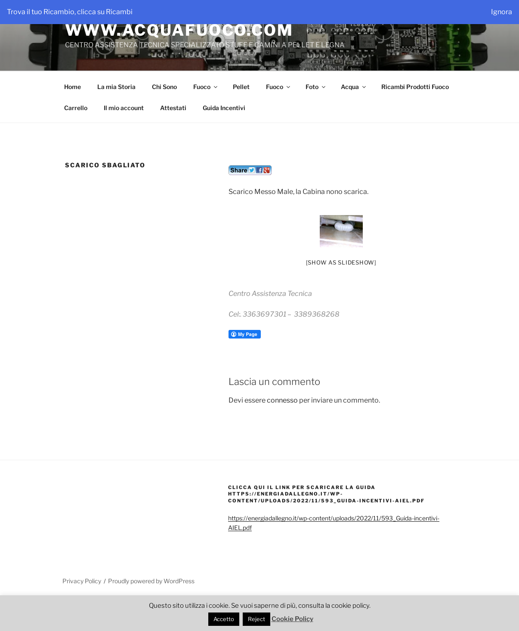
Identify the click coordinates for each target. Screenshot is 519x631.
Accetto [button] (223, 619)
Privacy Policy (81, 581)
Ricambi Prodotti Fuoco (415, 86)
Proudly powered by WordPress (151, 581)
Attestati (173, 107)
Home (72, 86)
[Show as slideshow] (341, 262)
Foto (316, 86)
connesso (282, 400)
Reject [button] (256, 619)
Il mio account (124, 107)
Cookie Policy (292, 619)
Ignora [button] (501, 12)
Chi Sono (164, 86)
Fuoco (206, 86)
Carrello (75, 107)
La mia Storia (116, 86)
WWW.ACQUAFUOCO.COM (179, 30)
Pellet (241, 86)
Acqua (354, 86)
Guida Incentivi (224, 107)
